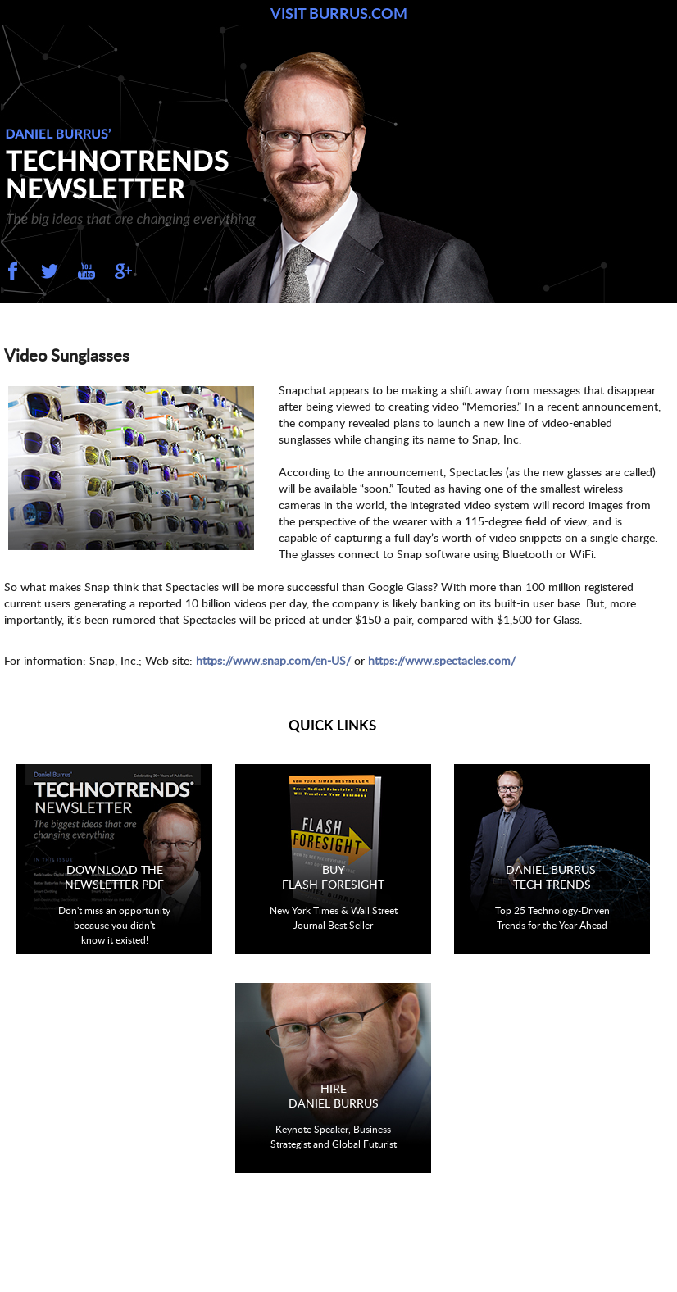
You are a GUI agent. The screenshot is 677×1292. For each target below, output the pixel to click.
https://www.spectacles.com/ (442, 660)
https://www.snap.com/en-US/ (273, 660)
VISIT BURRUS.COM (338, 13)
